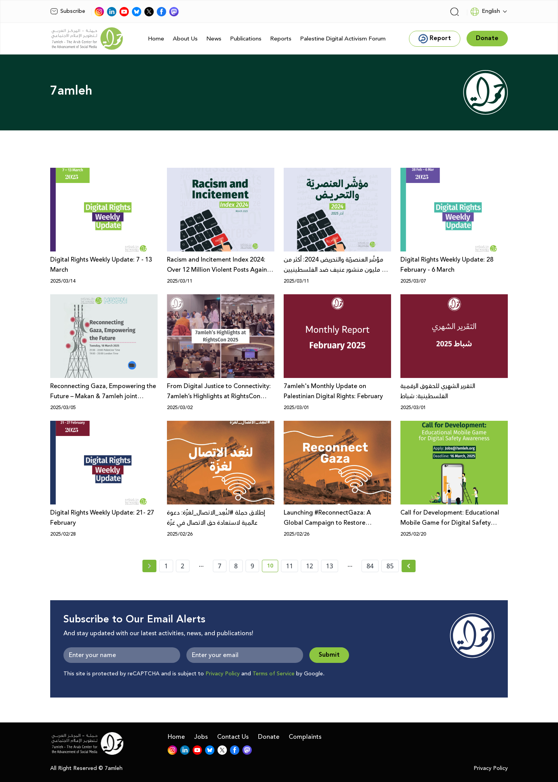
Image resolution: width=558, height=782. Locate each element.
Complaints (305, 737)
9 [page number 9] (252, 566)
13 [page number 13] (329, 566)
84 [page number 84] (370, 566)
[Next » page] (409, 566)
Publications (245, 38)
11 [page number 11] (289, 566)
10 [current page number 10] (272, 567)
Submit (329, 655)
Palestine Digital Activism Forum (343, 38)
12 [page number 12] (309, 566)
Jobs (201, 737)
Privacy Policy (222, 674)
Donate (268, 737)
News (213, 38)
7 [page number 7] (219, 566)
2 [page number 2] (182, 566)
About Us (185, 38)
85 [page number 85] (389, 566)
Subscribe (67, 11)
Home (156, 38)
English (485, 11)
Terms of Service (274, 674)
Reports (280, 38)
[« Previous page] (149, 566)
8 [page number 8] (236, 566)
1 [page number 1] (166, 566)
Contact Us (233, 737)
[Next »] (409, 566)
